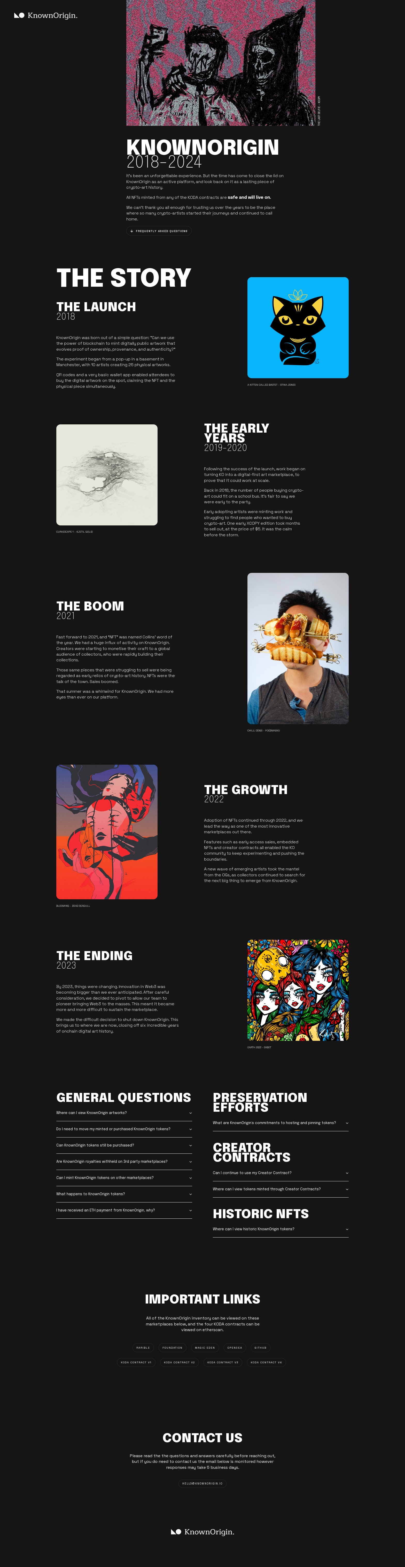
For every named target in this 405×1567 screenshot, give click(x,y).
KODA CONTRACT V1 (136, 1362)
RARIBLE (143, 1347)
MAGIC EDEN (205, 1347)
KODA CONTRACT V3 (222, 1362)
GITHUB (261, 1347)
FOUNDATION (172, 1347)
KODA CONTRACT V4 (266, 1362)
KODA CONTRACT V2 (179, 1362)
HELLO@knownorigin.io (202, 1483)
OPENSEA (235, 1347)
